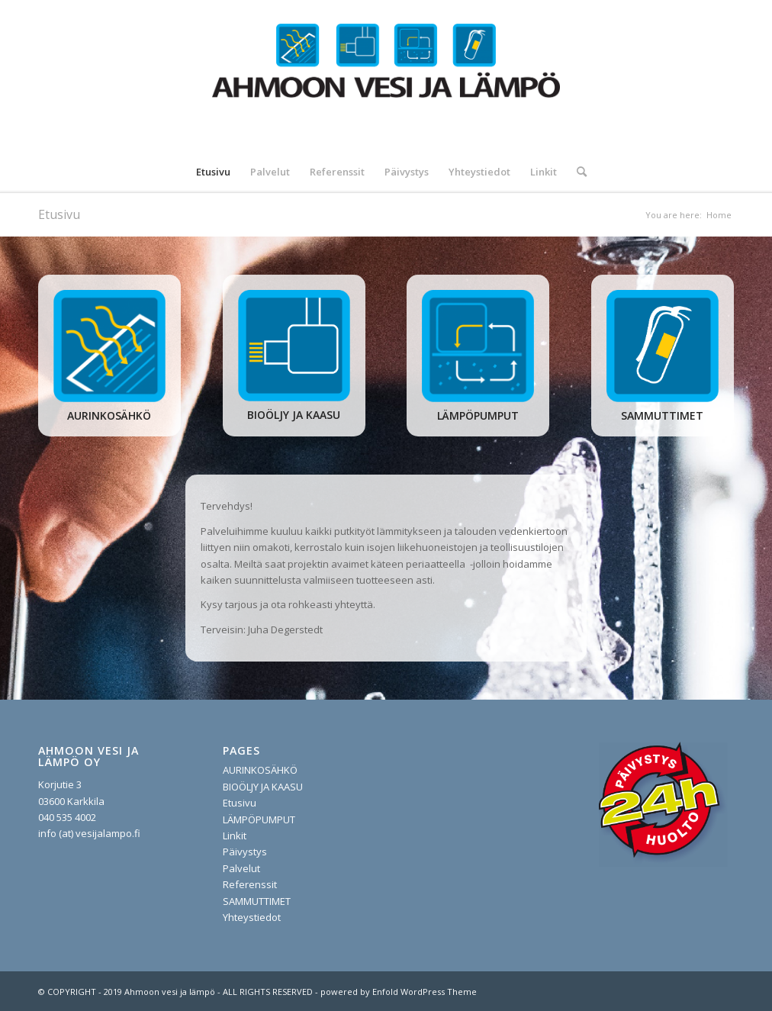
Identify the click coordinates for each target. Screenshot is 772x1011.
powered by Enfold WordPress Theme (398, 991)
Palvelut (241, 868)
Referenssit (250, 884)
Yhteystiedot (252, 917)
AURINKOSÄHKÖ (260, 770)
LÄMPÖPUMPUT (259, 819)
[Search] (577, 172)
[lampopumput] (478, 346)
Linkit (234, 835)
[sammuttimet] (662, 346)
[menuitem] (213, 172)
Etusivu (59, 214)
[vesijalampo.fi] (386, 76)
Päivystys (245, 851)
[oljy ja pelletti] (294, 346)
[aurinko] (109, 346)
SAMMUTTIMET (257, 901)
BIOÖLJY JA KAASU (263, 787)
